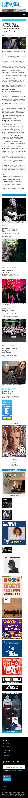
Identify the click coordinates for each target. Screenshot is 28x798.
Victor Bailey (8, 32)
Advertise (5, 786)
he (4, 189)
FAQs (4, 757)
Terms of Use (14, 793)
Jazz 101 (4, 789)
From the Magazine (11, 267)
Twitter (7, 779)
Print (11, 465)
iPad (17, 465)
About (10, 793)
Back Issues (5, 744)
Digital (14, 465)
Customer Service (6, 755)
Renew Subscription (6, 753)
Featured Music (14, 470)
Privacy (18, 793)
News (3, 225)
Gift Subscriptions (6, 743)
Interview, (4, 267)
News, (3, 32)
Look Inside (14, 462)
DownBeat (5, 35)
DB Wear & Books (6, 746)
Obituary (8, 34)
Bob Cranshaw (15, 32)
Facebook (7, 776)
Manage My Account (6, 752)
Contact (4, 787)
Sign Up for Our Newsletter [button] (14, 767)
